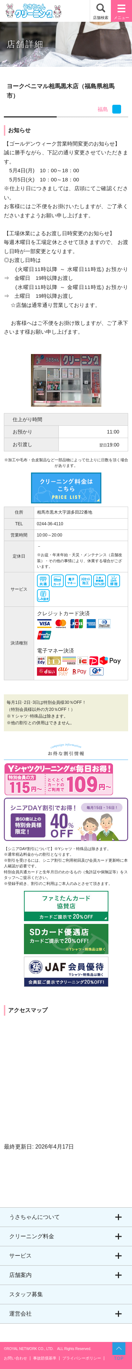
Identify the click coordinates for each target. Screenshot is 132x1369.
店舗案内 (20, 1275)
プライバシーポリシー (81, 1358)
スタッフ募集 (26, 1294)
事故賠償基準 (44, 1358)
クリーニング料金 (31, 1236)
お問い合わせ (15, 1358)
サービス (20, 1256)
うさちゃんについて (34, 1217)
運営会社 (20, 1314)
